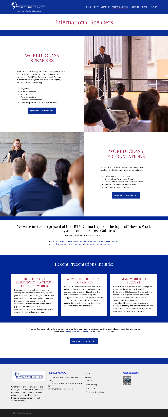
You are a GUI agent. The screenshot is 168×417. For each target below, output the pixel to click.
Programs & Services (94, 392)
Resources (90, 388)
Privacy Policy (91, 384)
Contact (88, 380)
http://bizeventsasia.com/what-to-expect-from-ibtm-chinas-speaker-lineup (84, 241)
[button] (42, 111)
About (88, 377)
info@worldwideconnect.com (78, 331)
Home (88, 373)
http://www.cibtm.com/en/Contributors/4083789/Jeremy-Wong (84, 244)
